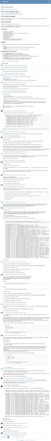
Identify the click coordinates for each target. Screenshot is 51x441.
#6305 (12, 146)
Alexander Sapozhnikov (21, 378)
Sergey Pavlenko (18, 386)
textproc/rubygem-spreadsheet (24, 380)
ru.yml (5, 384)
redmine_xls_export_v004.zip (9, 73)
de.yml (17, 181)
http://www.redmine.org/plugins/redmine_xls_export (12, 13)
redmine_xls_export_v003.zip (7, 61)
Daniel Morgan (17, 92)
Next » (17, 437)
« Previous (4, 437)
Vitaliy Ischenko (17, 65)
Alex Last (16, 74)
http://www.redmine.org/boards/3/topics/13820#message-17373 (33, 150)
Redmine (21, 440)
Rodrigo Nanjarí (17, 110)
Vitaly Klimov (7, 9)
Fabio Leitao (17, 137)
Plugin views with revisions (14, 55)
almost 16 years (23, 65)
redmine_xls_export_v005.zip (9, 90)
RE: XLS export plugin (7, 65)
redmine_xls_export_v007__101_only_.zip (12, 160)
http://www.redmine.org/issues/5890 (10, 79)
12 (14, 437)
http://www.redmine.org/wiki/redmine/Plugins (30, 56)
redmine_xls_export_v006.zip (9, 135)
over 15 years (22, 92)
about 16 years (12, 9)
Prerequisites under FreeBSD (8, 378)
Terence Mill (17, 184)
